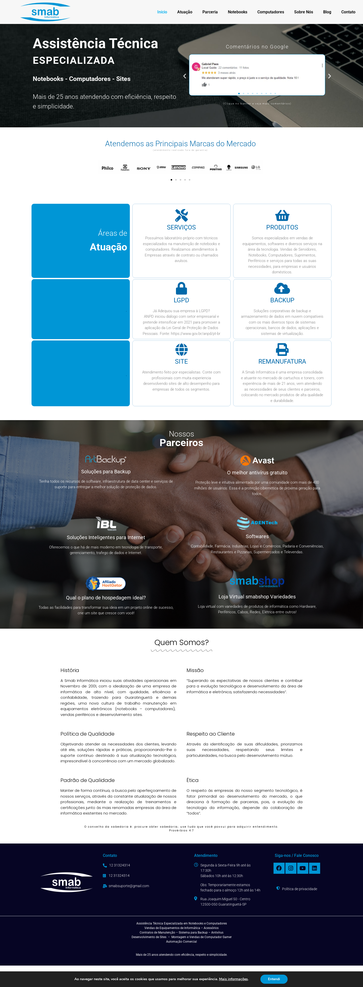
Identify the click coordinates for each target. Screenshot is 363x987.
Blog (327, 12)
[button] (185, 76)
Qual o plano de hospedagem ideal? (106, 598)
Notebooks (237, 12)
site (181, 361)
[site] (181, 349)
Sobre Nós (303, 12)
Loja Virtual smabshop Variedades (257, 597)
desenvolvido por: (255, 976)
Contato (348, 12)
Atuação (184, 12)
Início (162, 12)
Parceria (210, 12)
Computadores (270, 12)
